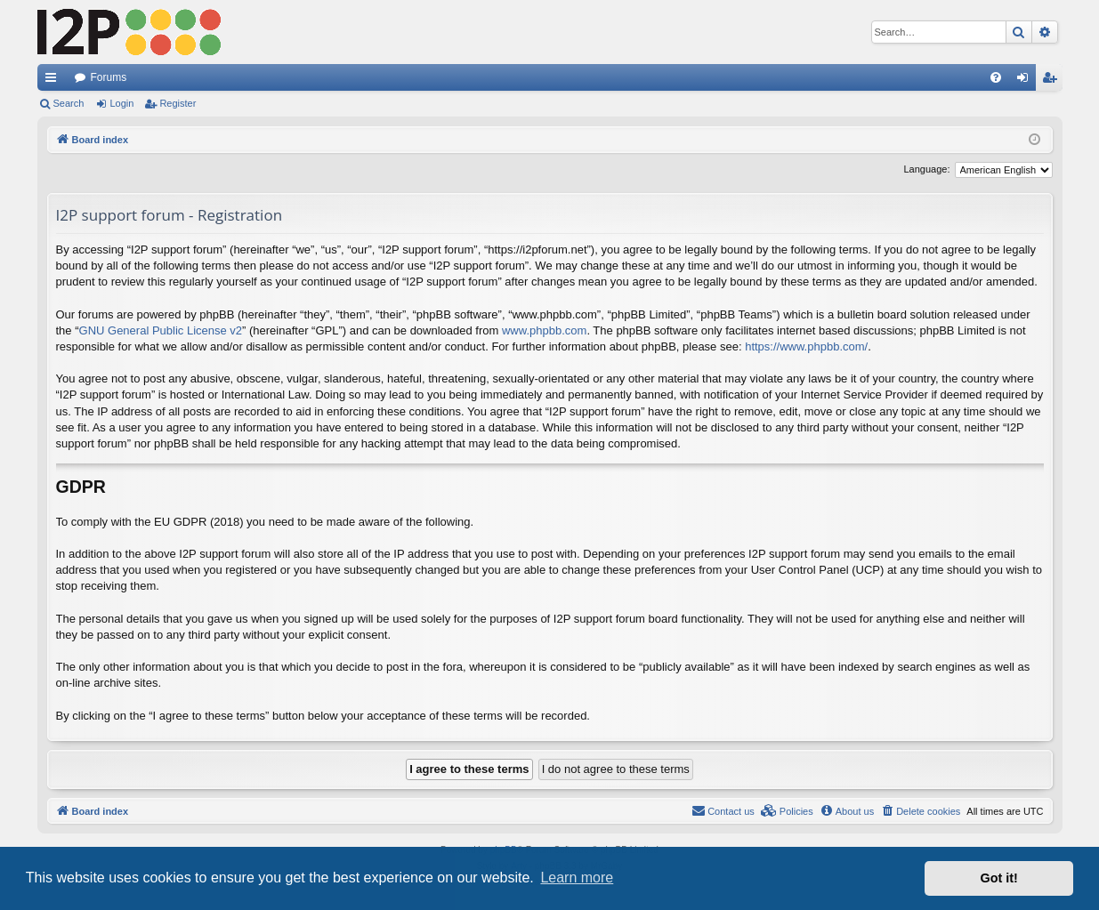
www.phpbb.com (544, 330)
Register (177, 103)
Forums (109, 77)
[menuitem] (995, 77)
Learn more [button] (576, 877)
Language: (927, 169)
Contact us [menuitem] (723, 810)
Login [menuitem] (1025, 81)
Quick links (54, 81)
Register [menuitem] (1052, 81)
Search (69, 103)
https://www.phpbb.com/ (806, 346)
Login (121, 103)
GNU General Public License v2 (161, 330)
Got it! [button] (999, 878)
